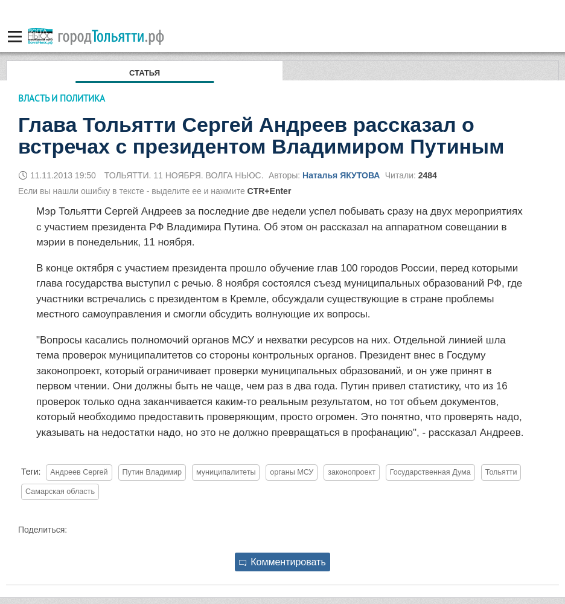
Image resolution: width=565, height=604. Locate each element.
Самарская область (60, 491)
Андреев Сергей (78, 472)
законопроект (351, 472)
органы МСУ (291, 472)
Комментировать (282, 562)
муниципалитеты (226, 472)
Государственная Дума (430, 472)
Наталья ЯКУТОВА (341, 175)
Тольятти (501, 472)
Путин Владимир (152, 472)
